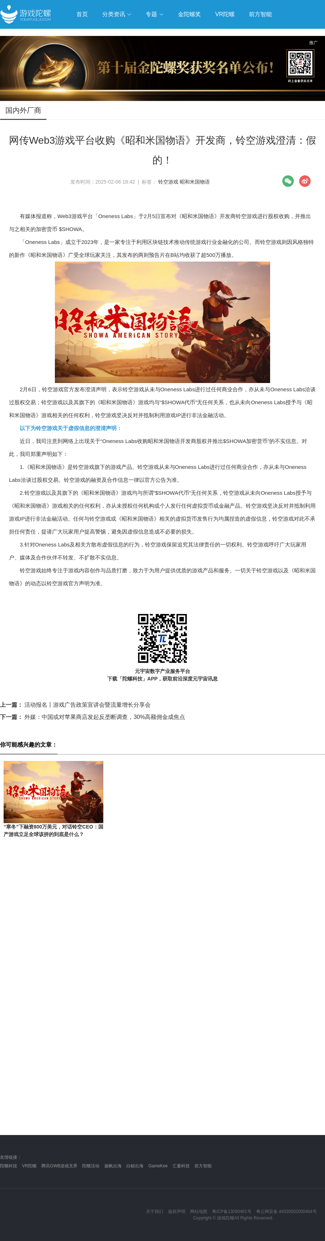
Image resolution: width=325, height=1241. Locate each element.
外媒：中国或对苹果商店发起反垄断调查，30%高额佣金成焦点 (92, 717)
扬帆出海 (113, 1165)
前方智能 (203, 1165)
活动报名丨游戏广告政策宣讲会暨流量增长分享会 (75, 705)
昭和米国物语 (195, 182)
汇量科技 (181, 1165)
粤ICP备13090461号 (231, 1211)
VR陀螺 (29, 1165)
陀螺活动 (90, 1165)
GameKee (158, 1165)
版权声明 (176, 1211)
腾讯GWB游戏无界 (59, 1165)
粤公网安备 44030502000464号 (286, 1211)
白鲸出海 (134, 1165)
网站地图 (198, 1211)
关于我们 (154, 1211)
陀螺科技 (8, 1165)
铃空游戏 (168, 182)
